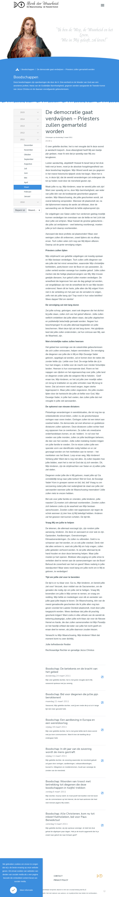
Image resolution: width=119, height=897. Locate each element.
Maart (26, 187)
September (28, 159)
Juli (25, 168)
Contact (58, 876)
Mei (25, 178)
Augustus (28, 164)
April (26, 182)
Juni (26, 173)
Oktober (27, 154)
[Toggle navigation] (102, 5)
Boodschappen (28, 69)
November (28, 150)
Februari (27, 192)
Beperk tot (20, 210)
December (28, 145)
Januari (27, 196)
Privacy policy (61, 880)
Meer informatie (26, 890)
